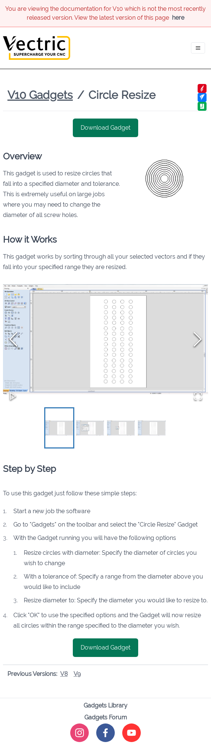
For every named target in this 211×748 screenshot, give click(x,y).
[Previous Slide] (13, 339)
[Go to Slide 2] (90, 427)
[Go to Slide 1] (59, 427)
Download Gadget (105, 127)
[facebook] (105, 732)
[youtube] (131, 732)
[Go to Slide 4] (152, 427)
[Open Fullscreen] (198, 396)
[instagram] (79, 732)
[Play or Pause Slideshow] (13, 396)
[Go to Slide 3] (121, 427)
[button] (105, 339)
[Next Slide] (197, 339)
